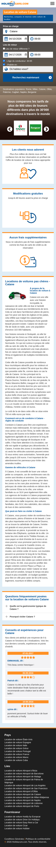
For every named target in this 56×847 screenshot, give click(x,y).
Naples (23, 92)
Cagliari (15, 92)
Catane (42, 89)
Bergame (32, 92)
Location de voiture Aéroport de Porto (21, 806)
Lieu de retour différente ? (16, 49)
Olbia (49, 89)
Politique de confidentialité (38, 839)
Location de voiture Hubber (17, 828)
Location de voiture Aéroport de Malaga (22, 776)
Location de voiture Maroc (16, 757)
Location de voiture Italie (15, 745)
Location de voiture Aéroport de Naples (22, 800)
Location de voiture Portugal (17, 751)
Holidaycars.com (19, 841)
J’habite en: (10, 64)
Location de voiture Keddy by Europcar (22, 816)
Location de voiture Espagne (17, 742)
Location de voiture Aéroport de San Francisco (25, 788)
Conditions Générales (14, 839)
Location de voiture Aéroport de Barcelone (24, 773)
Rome (28, 89)
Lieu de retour (10, 45)
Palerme (7, 92)
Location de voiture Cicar (16, 825)
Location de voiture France (16, 754)
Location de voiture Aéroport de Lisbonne (23, 803)
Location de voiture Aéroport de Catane (22, 794)
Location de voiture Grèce (16, 748)
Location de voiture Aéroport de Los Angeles (25, 785)
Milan (35, 89)
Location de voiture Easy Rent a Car (21, 822)
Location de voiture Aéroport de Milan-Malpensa (26, 797)
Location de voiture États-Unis (18, 739)
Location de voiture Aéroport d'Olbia (21, 791)
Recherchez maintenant (32, 78)
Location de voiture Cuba (16, 760)
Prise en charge (11, 26)
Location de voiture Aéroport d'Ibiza (20, 770)
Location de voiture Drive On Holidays (22, 819)
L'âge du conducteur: (17, 61)
